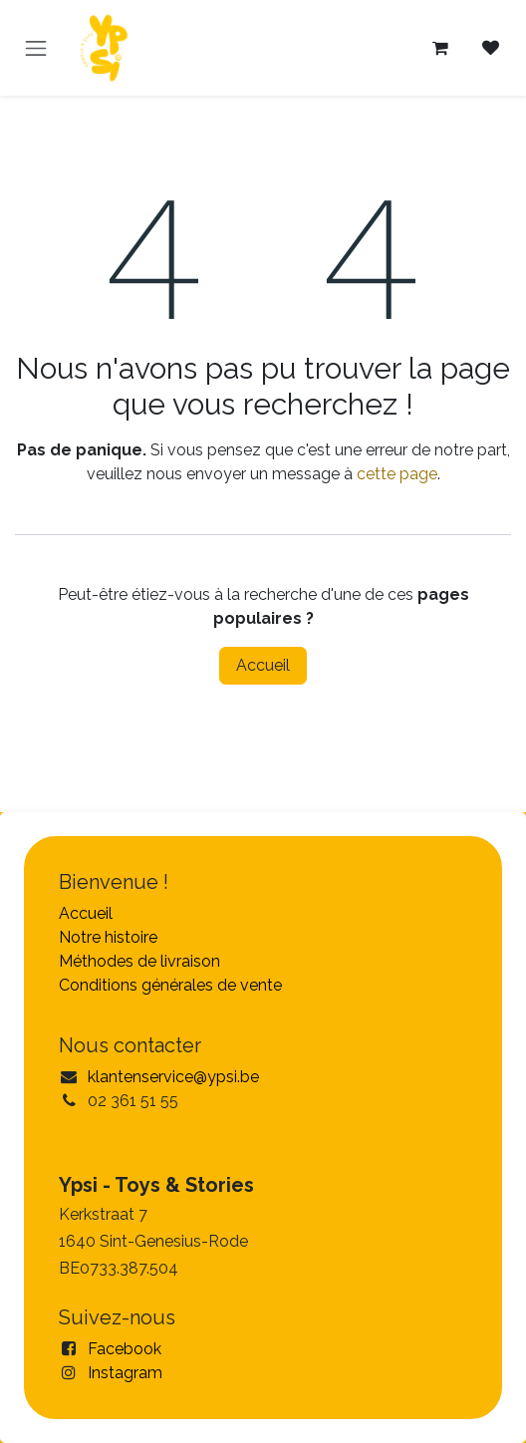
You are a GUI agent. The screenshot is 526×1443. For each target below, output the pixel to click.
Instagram (125, 1372)
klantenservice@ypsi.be (173, 1076)
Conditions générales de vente (170, 985)
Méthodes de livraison (139, 961)
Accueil (263, 665)
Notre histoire (108, 937)
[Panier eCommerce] (440, 48)
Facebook (124, 1348)
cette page (397, 473)
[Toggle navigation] (36, 48)
